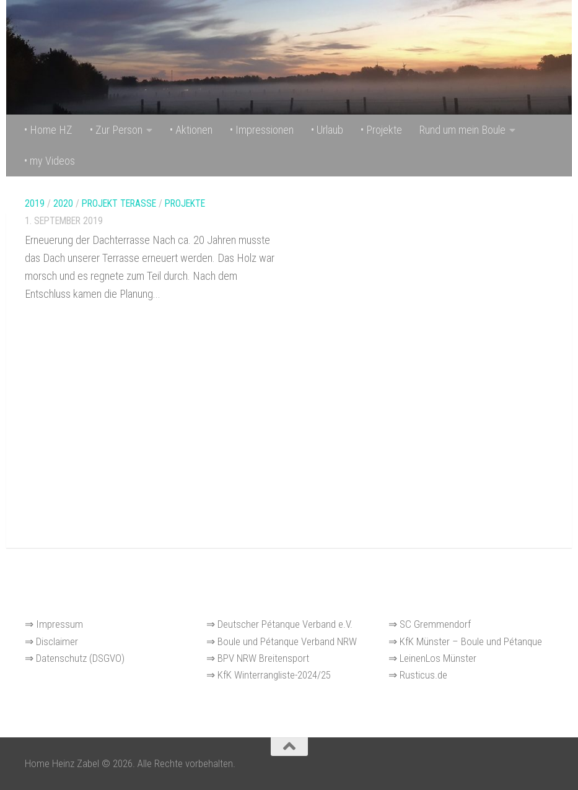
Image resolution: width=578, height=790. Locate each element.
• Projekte (381, 129)
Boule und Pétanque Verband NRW (287, 641)
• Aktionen (191, 129)
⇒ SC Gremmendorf (429, 624)
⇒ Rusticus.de (417, 675)
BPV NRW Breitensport (263, 658)
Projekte (185, 203)
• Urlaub (327, 129)
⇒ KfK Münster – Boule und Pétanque (465, 641)
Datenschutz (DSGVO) (80, 658)
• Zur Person (116, 129)
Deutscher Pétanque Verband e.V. (284, 624)
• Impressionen (262, 129)
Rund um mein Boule (462, 129)
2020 (63, 203)
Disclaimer (57, 641)
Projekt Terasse (119, 203)
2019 (35, 203)
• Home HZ (48, 129)
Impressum (58, 624)
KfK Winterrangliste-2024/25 (274, 675)
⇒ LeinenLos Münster (432, 658)
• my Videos (49, 160)
